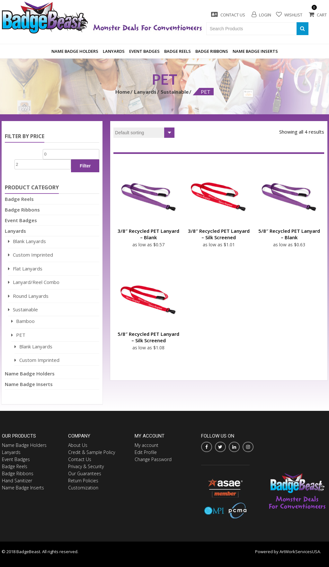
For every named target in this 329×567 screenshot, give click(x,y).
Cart (318, 15)
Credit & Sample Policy (91, 452)
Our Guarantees (84, 473)
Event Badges (144, 51)
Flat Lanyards (27, 268)
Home (122, 92)
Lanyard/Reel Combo (36, 282)
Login (261, 15)
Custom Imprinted (33, 254)
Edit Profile (146, 452)
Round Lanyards (31, 296)
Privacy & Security (86, 466)
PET (20, 335)
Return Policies (83, 480)
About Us (77, 445)
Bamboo (25, 321)
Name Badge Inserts (255, 51)
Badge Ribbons (211, 51)
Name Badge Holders (74, 51)
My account (146, 445)
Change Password (153, 459)
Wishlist (289, 14)
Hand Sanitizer (17, 480)
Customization (83, 488)
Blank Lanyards (29, 241)
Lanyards (114, 51)
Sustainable (175, 92)
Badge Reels (177, 51)
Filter (85, 165)
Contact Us (228, 15)
